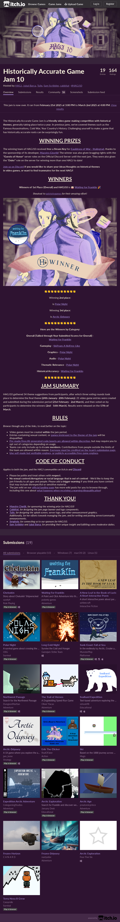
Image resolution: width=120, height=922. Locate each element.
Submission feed (100, 92)
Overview (8, 92)
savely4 (6, 600)
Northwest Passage (14, 697)
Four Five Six (86, 857)
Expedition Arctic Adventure (19, 801)
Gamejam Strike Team (52, 652)
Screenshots (79, 92)
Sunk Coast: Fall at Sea (92, 644)
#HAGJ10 (76, 85)
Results (41, 92)
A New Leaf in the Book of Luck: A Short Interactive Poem (98, 594)
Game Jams (55, 4)
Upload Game (74, 4)
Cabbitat (14, 509)
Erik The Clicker (51, 749)
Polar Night (9, 644)
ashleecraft (85, 603)
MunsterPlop (86, 652)
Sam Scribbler (51, 85)
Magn (82, 756)
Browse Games (36, 4)
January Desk (48, 808)
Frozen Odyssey (50, 853)
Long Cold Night (51, 644)
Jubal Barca (29, 85)
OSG (5, 652)
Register (110, 4)
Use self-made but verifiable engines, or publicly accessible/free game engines (54, 453)
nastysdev (46, 857)
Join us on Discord (13, 166)
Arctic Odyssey (11, 749)
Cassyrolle (8, 902)
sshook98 (84, 704)
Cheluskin (8, 592)
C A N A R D (9, 857)
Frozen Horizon (11, 853)
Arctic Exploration (52, 801)
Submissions (25, 92)
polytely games (49, 600)
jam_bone (8, 756)
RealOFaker (47, 753)
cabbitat (64, 85)
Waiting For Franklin (53, 592)
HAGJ (18, 85)
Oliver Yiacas (48, 704)
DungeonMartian (11, 704)
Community (56, 92)
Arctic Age (86, 801)
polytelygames (53, 193)
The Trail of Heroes (52, 697)
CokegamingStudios (12, 805)
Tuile (39, 85)
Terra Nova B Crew (14, 898)
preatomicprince (88, 805)
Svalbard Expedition (91, 697)
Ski (81, 749)
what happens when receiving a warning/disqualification (68, 490)
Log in (96, 4)
